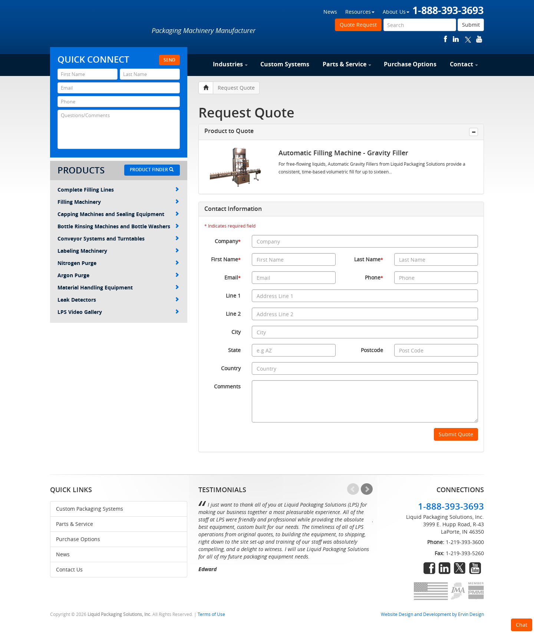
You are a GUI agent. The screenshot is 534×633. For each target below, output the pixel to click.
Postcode (372, 350)
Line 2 (233, 313)
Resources (360, 11)
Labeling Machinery (118, 250)
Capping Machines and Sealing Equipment (118, 214)
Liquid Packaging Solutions (99, 25)
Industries (230, 64)
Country (231, 368)
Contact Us (69, 569)
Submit (471, 24)
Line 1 (233, 295)
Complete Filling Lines (118, 189)
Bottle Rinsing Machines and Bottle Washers (118, 226)
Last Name (368, 259)
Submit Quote (456, 434)
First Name (226, 259)
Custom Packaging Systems (89, 508)
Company (228, 241)
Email (232, 277)
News (330, 11)
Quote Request (358, 24)
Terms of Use (211, 614)
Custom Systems (284, 64)
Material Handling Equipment (118, 287)
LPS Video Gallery (118, 311)
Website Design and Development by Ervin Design (432, 614)
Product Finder (152, 169)
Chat (521, 624)
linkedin (456, 39)
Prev (353, 489)
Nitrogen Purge (118, 262)
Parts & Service (347, 64)
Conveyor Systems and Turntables (118, 238)
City (236, 331)
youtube (479, 39)
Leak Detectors (118, 299)
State (234, 350)
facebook (445, 39)
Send (169, 60)
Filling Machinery (118, 201)
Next (367, 489)
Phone (374, 277)
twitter (468, 39)
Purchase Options (410, 64)
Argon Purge (118, 275)
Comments (227, 386)
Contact (464, 64)
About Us (396, 11)
